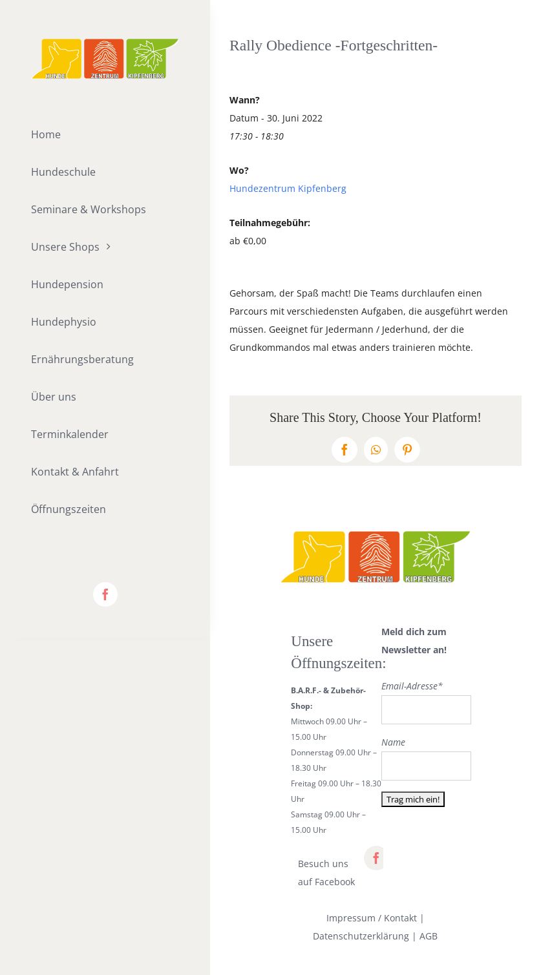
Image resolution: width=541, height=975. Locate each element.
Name (393, 742)
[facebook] (105, 594)
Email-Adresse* (412, 686)
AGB (428, 936)
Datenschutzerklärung (361, 936)
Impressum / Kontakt (371, 918)
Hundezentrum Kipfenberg (287, 188)
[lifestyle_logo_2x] (105, 43)
